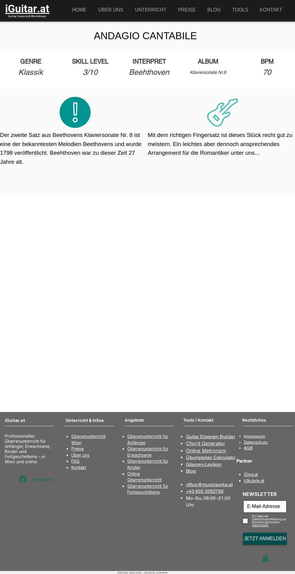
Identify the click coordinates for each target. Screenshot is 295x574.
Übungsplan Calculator (210, 457)
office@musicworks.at (209, 484)
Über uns (80, 455)
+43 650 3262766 (205, 491)
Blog (191, 471)
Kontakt (78, 467)
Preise (77, 448)
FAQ (75, 461)
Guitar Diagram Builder (210, 436)
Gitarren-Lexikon (204, 464)
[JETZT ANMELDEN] (265, 539)
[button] (265, 558)
